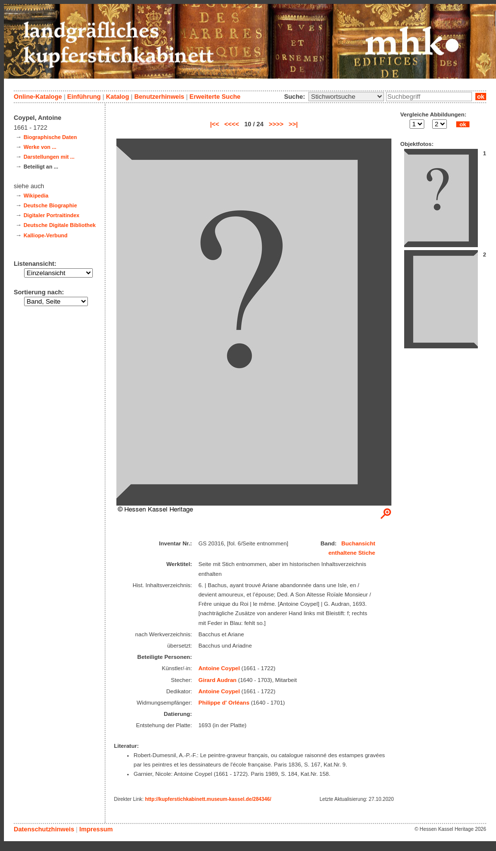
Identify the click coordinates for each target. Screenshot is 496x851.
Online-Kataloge (38, 96)
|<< (215, 124)
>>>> (276, 124)
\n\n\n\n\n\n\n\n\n (346, 96)
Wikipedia (36, 196)
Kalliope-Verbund (45, 235)
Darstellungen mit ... (49, 157)
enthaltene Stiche (352, 553)
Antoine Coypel (219, 668)
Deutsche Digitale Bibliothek (60, 225)
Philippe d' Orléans (223, 703)
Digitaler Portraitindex (52, 215)
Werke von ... (40, 147)
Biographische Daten (50, 137)
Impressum (95, 829)
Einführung (84, 96)
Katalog (117, 96)
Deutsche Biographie (50, 205)
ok (480, 96)
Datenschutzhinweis (44, 829)
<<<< (231, 124)
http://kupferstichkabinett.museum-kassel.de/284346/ (208, 799)
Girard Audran (217, 680)
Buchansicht (358, 543)
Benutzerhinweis (159, 96)
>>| (293, 124)
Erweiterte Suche (215, 96)
